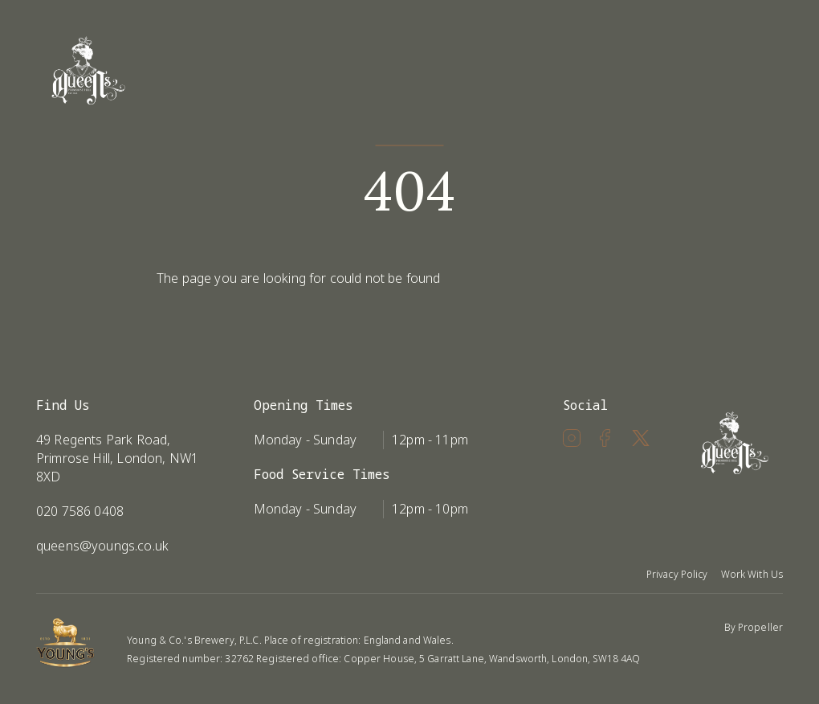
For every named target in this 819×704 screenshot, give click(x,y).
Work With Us (752, 574)
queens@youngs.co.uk (102, 546)
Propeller (760, 627)
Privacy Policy (677, 574)
